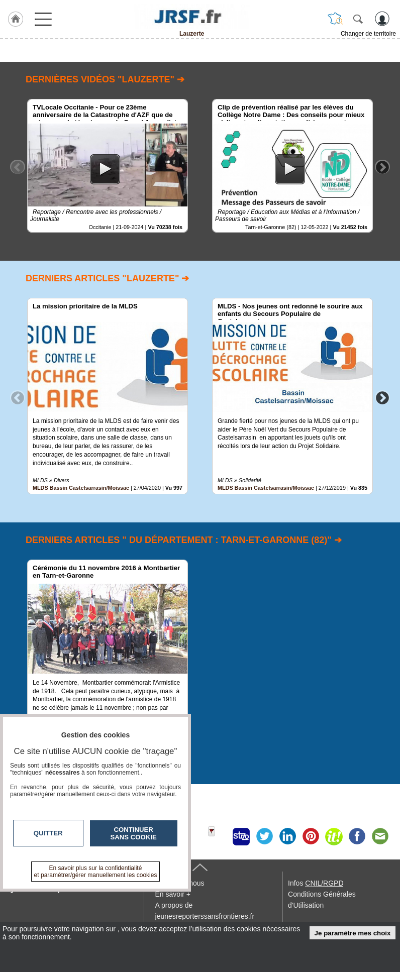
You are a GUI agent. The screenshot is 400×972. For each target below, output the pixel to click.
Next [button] (382, 167)
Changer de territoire (368, 33)
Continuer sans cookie (134, 833)
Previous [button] (17, 167)
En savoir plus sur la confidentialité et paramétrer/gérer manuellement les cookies (95, 872)
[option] (107, 166)
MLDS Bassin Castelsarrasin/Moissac (81, 488)
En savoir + (172, 894)
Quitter (48, 833)
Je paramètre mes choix (353, 933)
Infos (315, 883)
